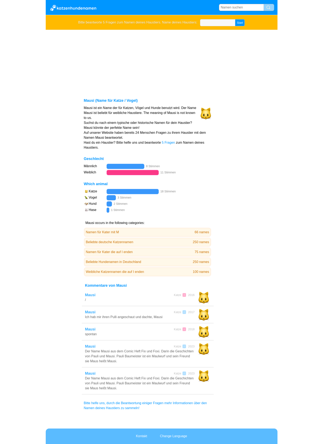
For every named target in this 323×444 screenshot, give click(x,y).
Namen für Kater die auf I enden (147, 252)
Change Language (173, 436)
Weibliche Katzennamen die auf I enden (147, 271)
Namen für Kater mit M (147, 232)
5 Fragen (168, 142)
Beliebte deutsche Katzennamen (147, 242)
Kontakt (141, 436)
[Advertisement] (161, 61)
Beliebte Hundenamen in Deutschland (147, 261)
